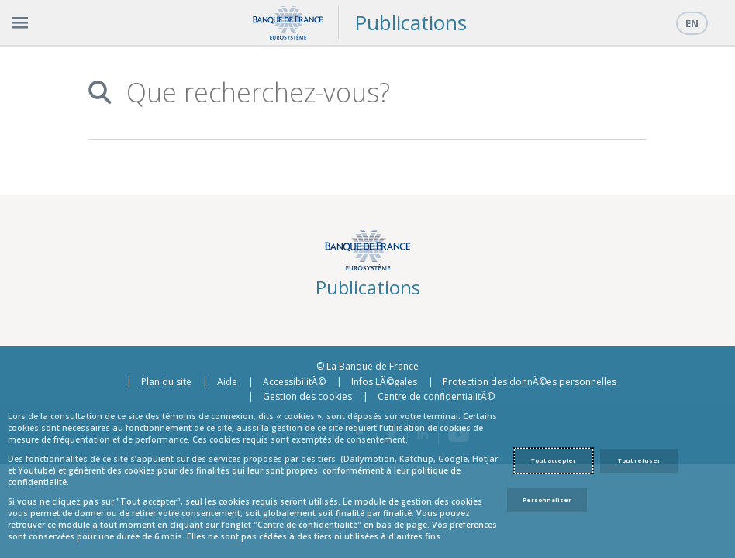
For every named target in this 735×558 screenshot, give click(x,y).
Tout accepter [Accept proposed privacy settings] (553, 460)
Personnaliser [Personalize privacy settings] (547, 500)
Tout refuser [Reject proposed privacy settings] (639, 460)
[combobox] (377, 93)
